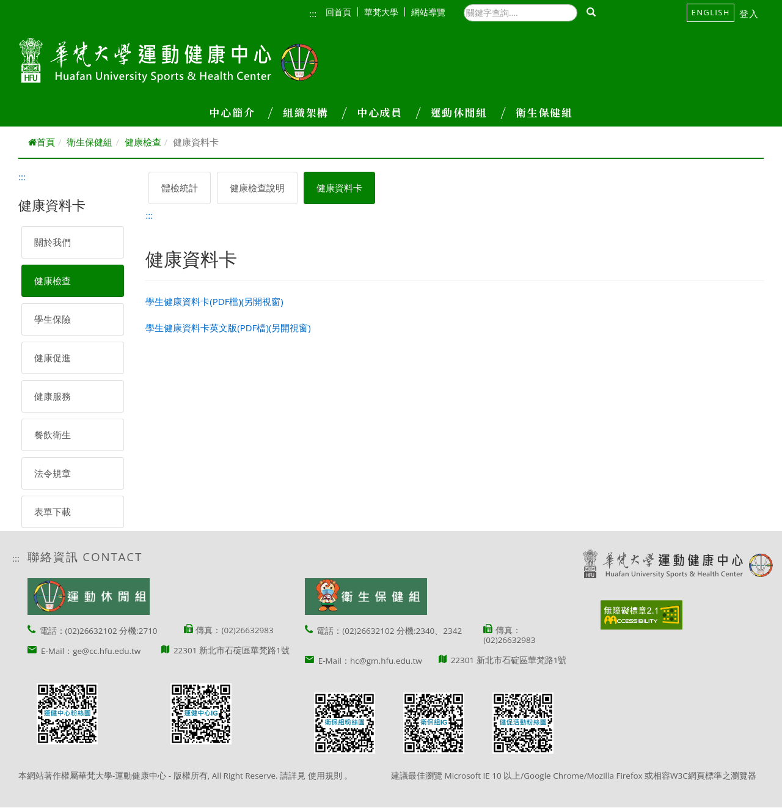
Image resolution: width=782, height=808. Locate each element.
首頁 (41, 142)
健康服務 (52, 396)
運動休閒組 (468, 112)
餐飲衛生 (52, 434)
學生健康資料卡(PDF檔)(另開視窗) (214, 301)
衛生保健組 (544, 112)
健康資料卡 (339, 188)
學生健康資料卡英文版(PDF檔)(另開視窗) (227, 327)
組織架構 (314, 112)
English (711, 12)
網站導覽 (428, 12)
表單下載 (52, 511)
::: (312, 13)
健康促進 (52, 357)
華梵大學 (384, 12)
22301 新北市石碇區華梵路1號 (232, 650)
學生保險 (52, 319)
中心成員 (388, 112)
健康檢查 (143, 142)
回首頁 (342, 12)
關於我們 (52, 242)
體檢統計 (179, 188)
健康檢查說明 (257, 188)
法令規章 (52, 473)
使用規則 (325, 775)
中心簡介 (240, 112)
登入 (749, 13)
